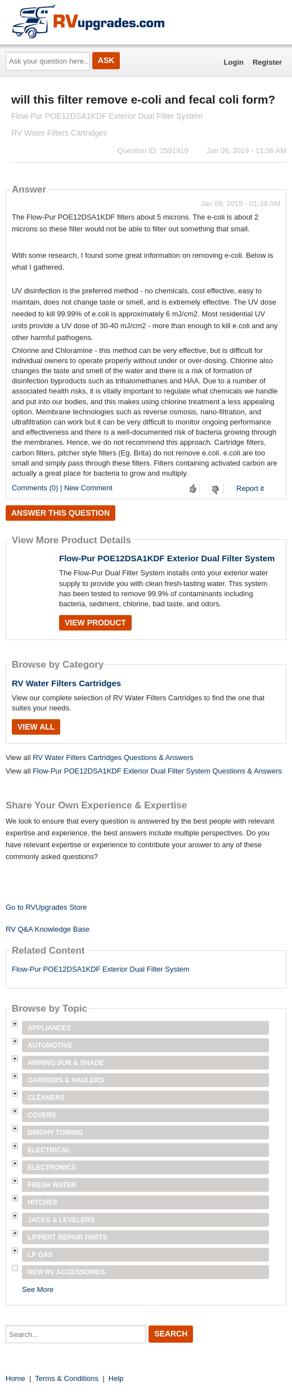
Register (267, 62)
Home (15, 1378)
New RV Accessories (66, 1272)
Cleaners (46, 1098)
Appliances (49, 1028)
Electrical (49, 1150)
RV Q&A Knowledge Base (47, 929)
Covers (42, 1115)
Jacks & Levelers (61, 1220)
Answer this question (60, 512)
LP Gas (40, 1255)
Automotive (50, 1045)
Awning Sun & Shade (66, 1063)
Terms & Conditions (66, 1378)
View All (36, 726)
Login (234, 62)
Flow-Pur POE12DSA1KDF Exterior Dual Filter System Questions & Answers (157, 771)
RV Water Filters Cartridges (66, 683)
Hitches (42, 1202)
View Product (95, 622)
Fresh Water (52, 1185)
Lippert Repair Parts (67, 1237)
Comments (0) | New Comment (62, 488)
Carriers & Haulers (66, 1080)
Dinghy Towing (55, 1133)
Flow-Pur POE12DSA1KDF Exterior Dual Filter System (167, 558)
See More (37, 1289)
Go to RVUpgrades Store (46, 907)
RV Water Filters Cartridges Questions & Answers (113, 757)
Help (116, 1378)
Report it (250, 488)
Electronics (52, 1168)
